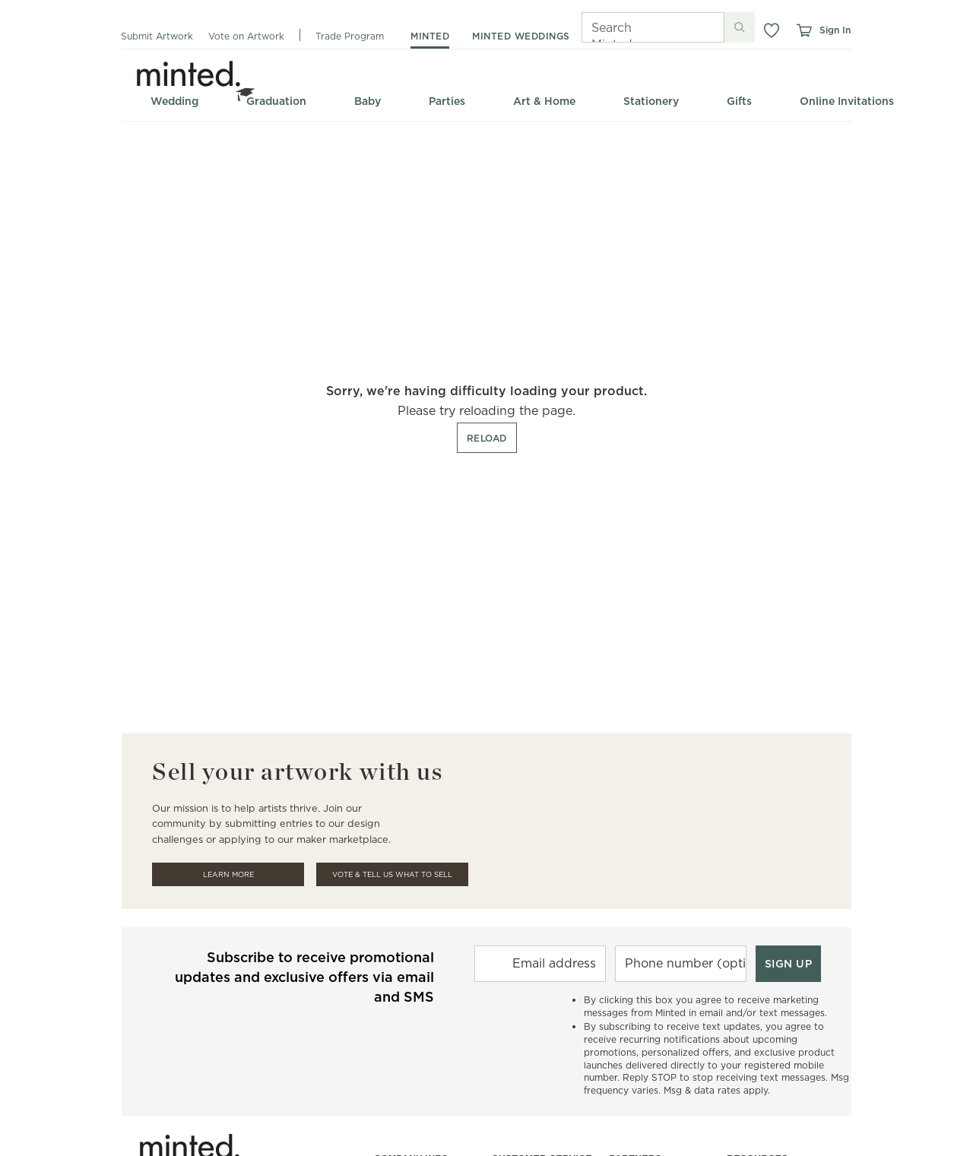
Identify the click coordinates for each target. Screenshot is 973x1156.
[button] (771, 30)
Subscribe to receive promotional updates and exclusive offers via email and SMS (304, 977)
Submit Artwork (157, 36)
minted (429, 36)
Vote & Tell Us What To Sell (392, 874)
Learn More (228, 874)
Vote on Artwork (246, 36)
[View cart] (803, 30)
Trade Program (349, 36)
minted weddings (521, 36)
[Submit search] (740, 27)
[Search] (631, 27)
